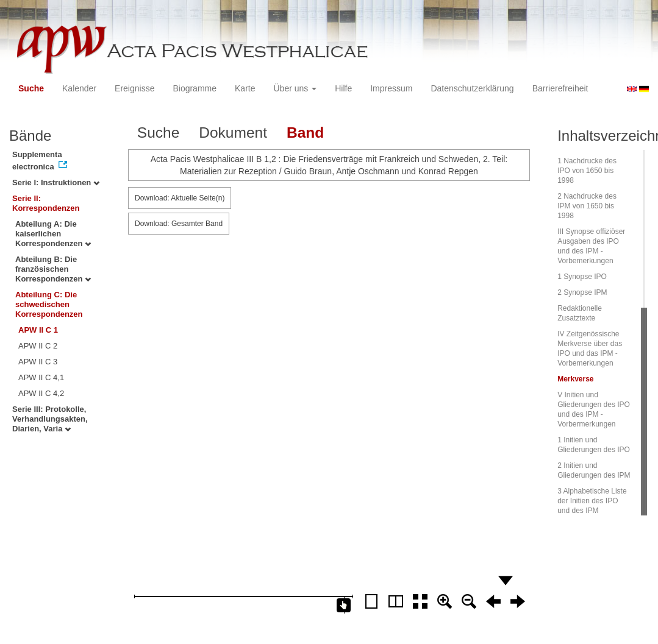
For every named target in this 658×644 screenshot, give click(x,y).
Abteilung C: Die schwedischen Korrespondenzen (49, 304)
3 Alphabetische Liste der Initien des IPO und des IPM (591, 501)
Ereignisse (134, 88)
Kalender (79, 88)
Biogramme (194, 88)
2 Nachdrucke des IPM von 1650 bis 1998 (587, 206)
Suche (31, 88)
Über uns (295, 88)
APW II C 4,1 (41, 377)
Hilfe (343, 88)
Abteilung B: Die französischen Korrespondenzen (53, 269)
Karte (245, 88)
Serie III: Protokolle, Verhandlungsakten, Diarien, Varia (50, 419)
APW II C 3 (37, 361)
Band (305, 132)
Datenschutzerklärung (472, 88)
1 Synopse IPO (582, 276)
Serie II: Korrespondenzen (46, 203)
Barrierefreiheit (560, 88)
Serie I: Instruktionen (55, 182)
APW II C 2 (37, 345)
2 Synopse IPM (582, 292)
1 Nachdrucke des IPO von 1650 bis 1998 (587, 171)
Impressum (391, 88)
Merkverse (575, 379)
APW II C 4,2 (41, 393)
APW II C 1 (38, 329)
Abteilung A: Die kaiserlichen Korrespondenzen (53, 233)
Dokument (233, 132)
